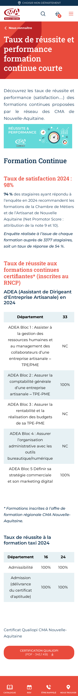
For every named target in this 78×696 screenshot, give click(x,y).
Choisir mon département (39, 3)
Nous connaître (20, 28)
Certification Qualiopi (39, 652)
